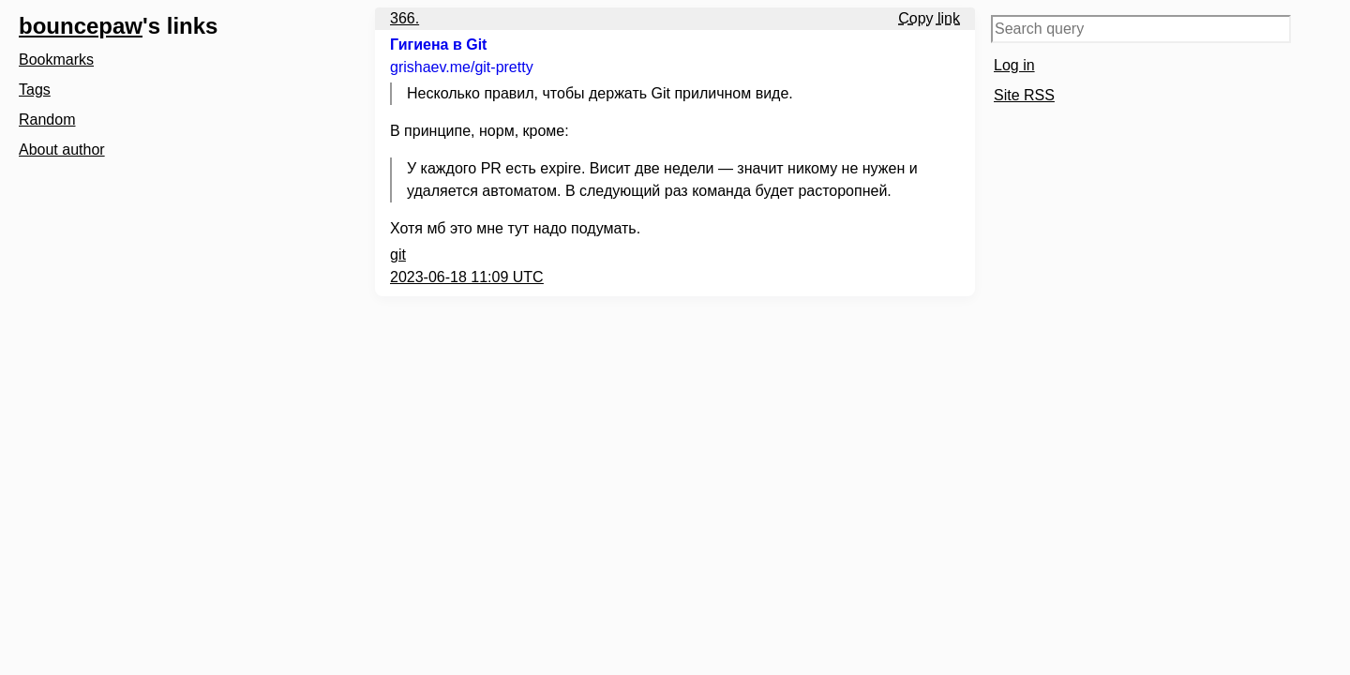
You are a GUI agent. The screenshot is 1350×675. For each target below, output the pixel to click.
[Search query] (1141, 29)
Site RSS (1024, 95)
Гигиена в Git (438, 44)
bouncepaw (80, 25)
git (398, 254)
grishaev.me (461, 67)
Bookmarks (56, 60)
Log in (1014, 65)
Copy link (929, 18)
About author (62, 150)
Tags (35, 90)
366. (404, 18)
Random (47, 120)
